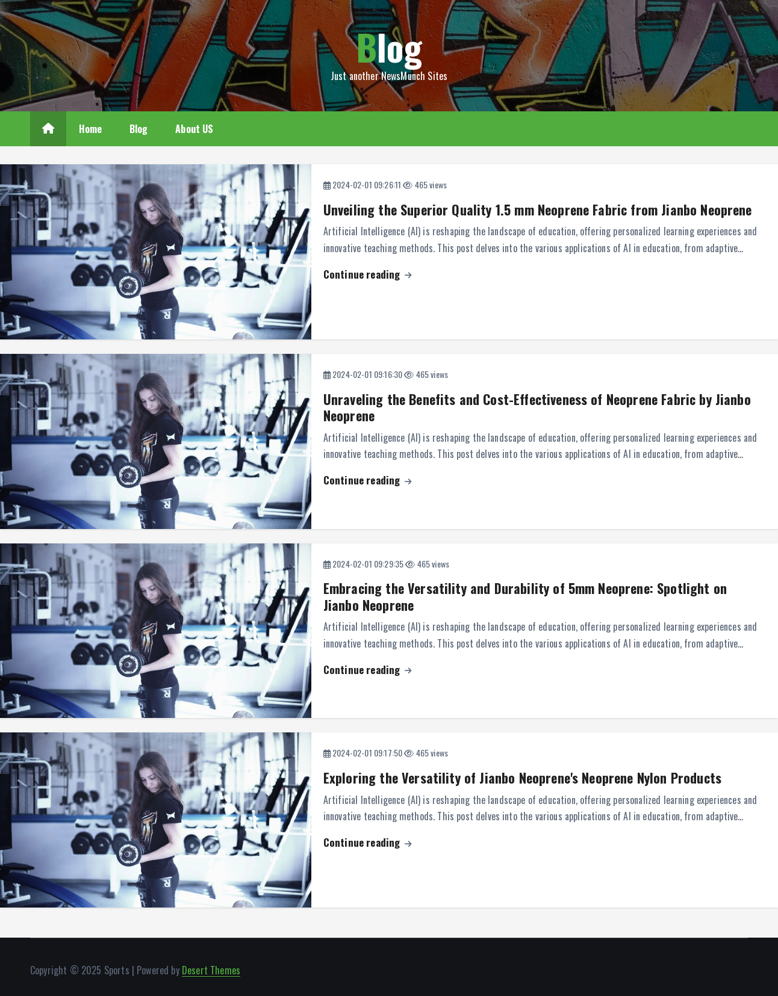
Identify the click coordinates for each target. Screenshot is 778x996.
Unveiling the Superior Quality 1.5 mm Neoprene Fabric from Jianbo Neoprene (537, 209)
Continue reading (367, 274)
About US (194, 129)
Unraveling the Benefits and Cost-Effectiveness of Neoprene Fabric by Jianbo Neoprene (537, 407)
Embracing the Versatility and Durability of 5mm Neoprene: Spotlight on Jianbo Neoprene (525, 596)
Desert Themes (211, 970)
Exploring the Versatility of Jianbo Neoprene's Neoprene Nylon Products (522, 777)
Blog (138, 129)
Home (90, 129)
